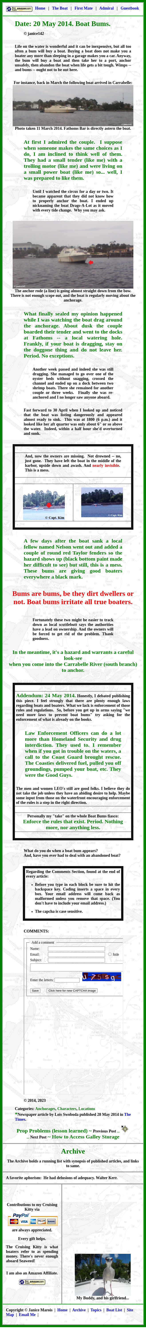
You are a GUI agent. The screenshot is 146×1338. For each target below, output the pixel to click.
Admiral (106, 8)
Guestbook (129, 8)
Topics (96, 1310)
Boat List (114, 1310)
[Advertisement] (102, 1223)
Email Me (27, 1314)
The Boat (60, 8)
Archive (79, 1310)
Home (40, 8)
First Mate (84, 8)
